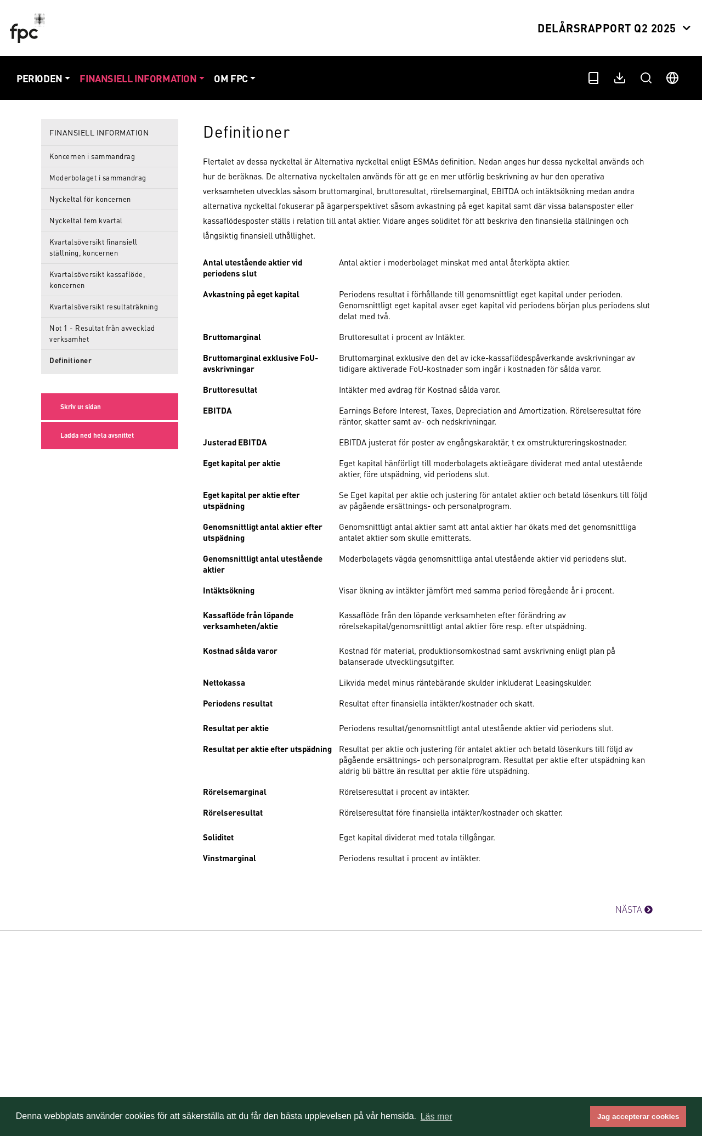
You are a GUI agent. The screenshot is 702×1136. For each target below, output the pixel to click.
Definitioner (70, 360)
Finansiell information (99, 132)
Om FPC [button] (231, 78)
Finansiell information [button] (138, 78)
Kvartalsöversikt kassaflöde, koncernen (97, 279)
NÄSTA (634, 909)
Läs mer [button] (436, 1116)
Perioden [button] (39, 78)
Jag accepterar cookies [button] (638, 1116)
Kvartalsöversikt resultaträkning (103, 306)
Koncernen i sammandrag (92, 156)
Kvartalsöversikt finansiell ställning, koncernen (93, 247)
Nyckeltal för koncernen (90, 199)
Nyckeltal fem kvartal (86, 220)
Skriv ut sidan (80, 407)
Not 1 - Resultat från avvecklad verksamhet (102, 333)
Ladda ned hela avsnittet (97, 435)
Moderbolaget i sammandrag (97, 177)
